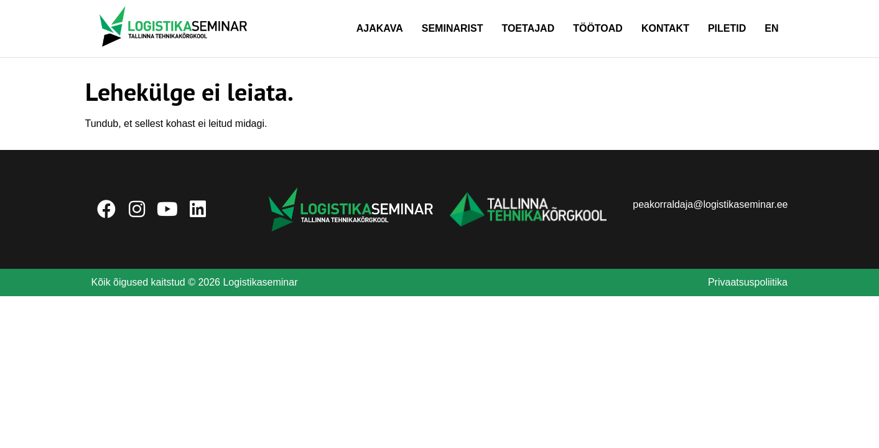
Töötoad (598, 28)
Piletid (727, 28)
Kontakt (665, 28)
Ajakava (379, 28)
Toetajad (527, 28)
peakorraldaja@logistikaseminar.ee (710, 204)
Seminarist (452, 28)
